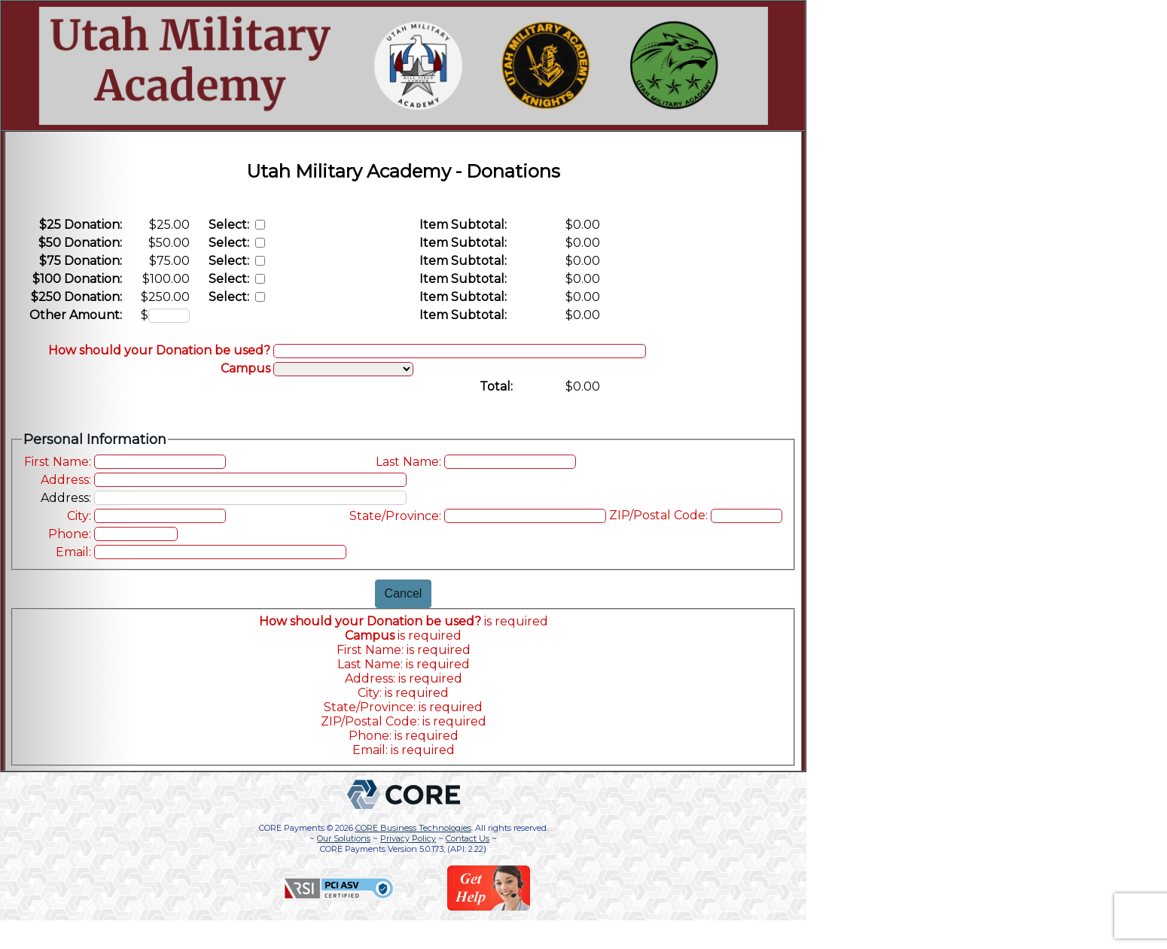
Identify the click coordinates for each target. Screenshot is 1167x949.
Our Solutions (343, 838)
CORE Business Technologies (413, 828)
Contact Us (467, 838)
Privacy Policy (408, 838)
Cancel (403, 593)
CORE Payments (292, 828)
